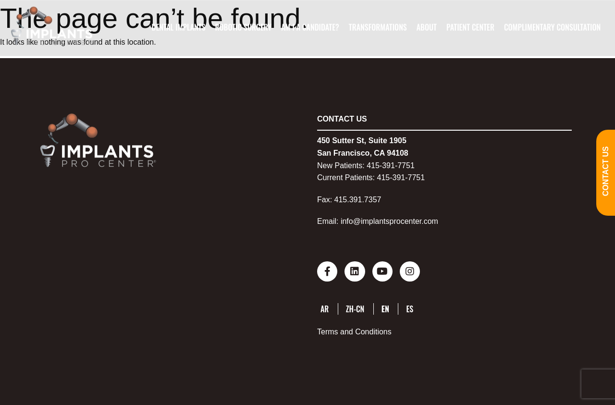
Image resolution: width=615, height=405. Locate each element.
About (427, 27)
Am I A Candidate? (310, 27)
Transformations (378, 27)
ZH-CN (355, 308)
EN (385, 308)
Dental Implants (178, 27)
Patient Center (470, 27)
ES (409, 308)
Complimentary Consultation (552, 27)
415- (374, 165)
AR (324, 308)
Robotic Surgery (243, 27)
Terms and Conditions (354, 331)
